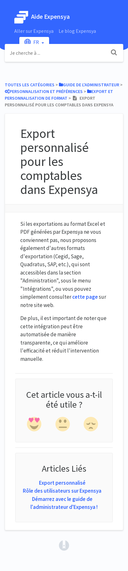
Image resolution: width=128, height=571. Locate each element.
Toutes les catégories (29, 85)
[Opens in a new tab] (64, 545)
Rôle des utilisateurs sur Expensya (62, 490)
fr (32, 42)
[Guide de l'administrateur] (89, 85)
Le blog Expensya (77, 31)
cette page (85, 296)
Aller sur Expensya (34, 31)
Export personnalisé (62, 482)
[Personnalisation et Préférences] (44, 91)
